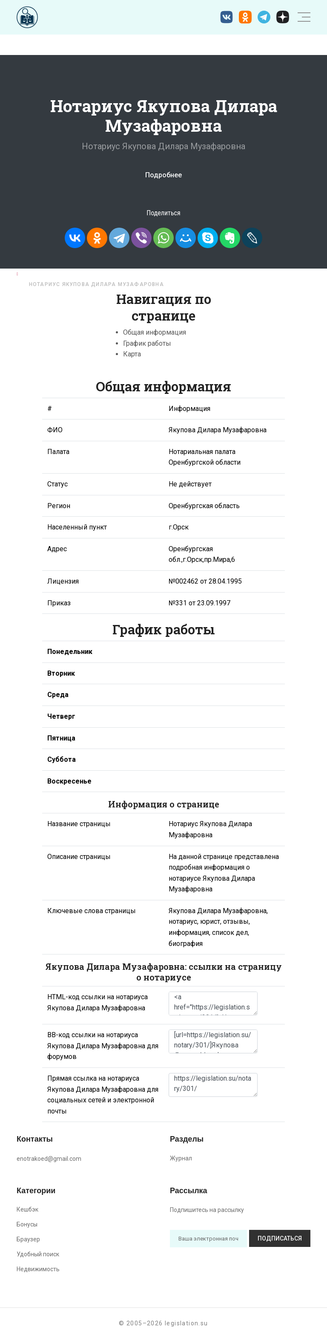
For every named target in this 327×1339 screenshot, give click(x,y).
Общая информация (154, 332)
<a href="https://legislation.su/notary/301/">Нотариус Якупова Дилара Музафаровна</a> (213, 1003)
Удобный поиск (38, 1254)
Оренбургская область (147, 274)
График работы (147, 343)
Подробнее (163, 175)
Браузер (28, 1239)
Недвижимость (38, 1269)
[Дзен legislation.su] (282, 17)
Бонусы (27, 1224)
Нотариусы (78, 274)
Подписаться (280, 1238)
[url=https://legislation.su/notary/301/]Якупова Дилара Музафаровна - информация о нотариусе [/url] (213, 1041)
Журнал (181, 1158)
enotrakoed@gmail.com (49, 1158)
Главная (35, 274)
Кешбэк (27, 1209)
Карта (132, 354)
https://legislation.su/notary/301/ (213, 1085)
